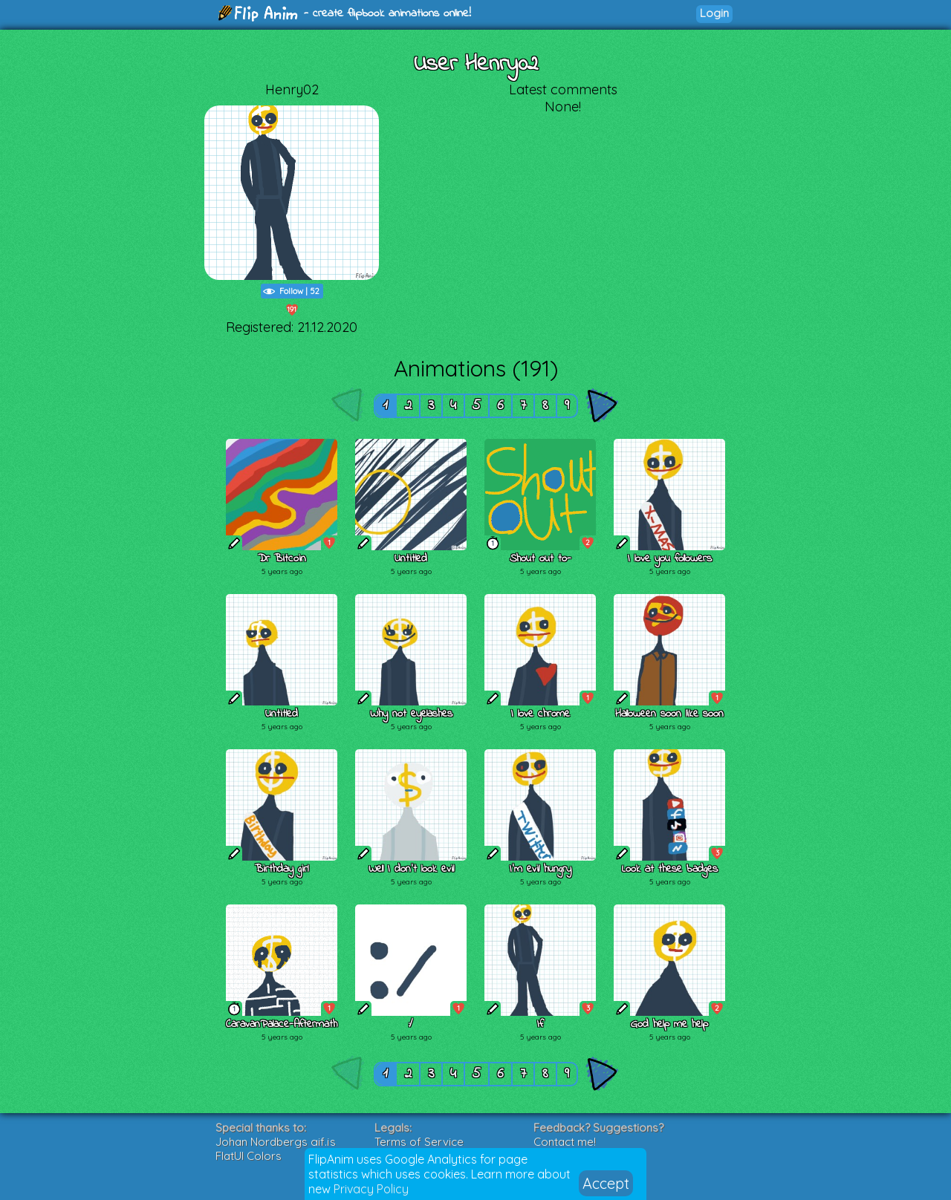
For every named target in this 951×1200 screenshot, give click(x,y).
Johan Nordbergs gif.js (275, 1142)
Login (714, 13)
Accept (605, 1183)
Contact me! (564, 1142)
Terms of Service (419, 1142)
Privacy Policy (371, 1188)
